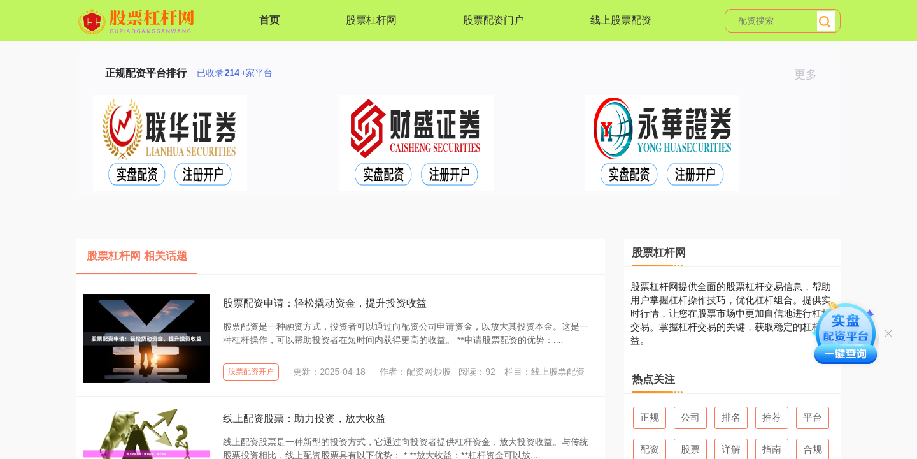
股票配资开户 (251, 371)
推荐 (771, 417)
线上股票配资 (620, 20)
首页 (269, 20)
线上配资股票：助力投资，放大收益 (304, 418)
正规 (649, 417)
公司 (690, 417)
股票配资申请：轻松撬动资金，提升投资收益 (325, 303)
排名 (731, 417)
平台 (812, 417)
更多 (811, 74)
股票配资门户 (493, 20)
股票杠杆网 (371, 20)
